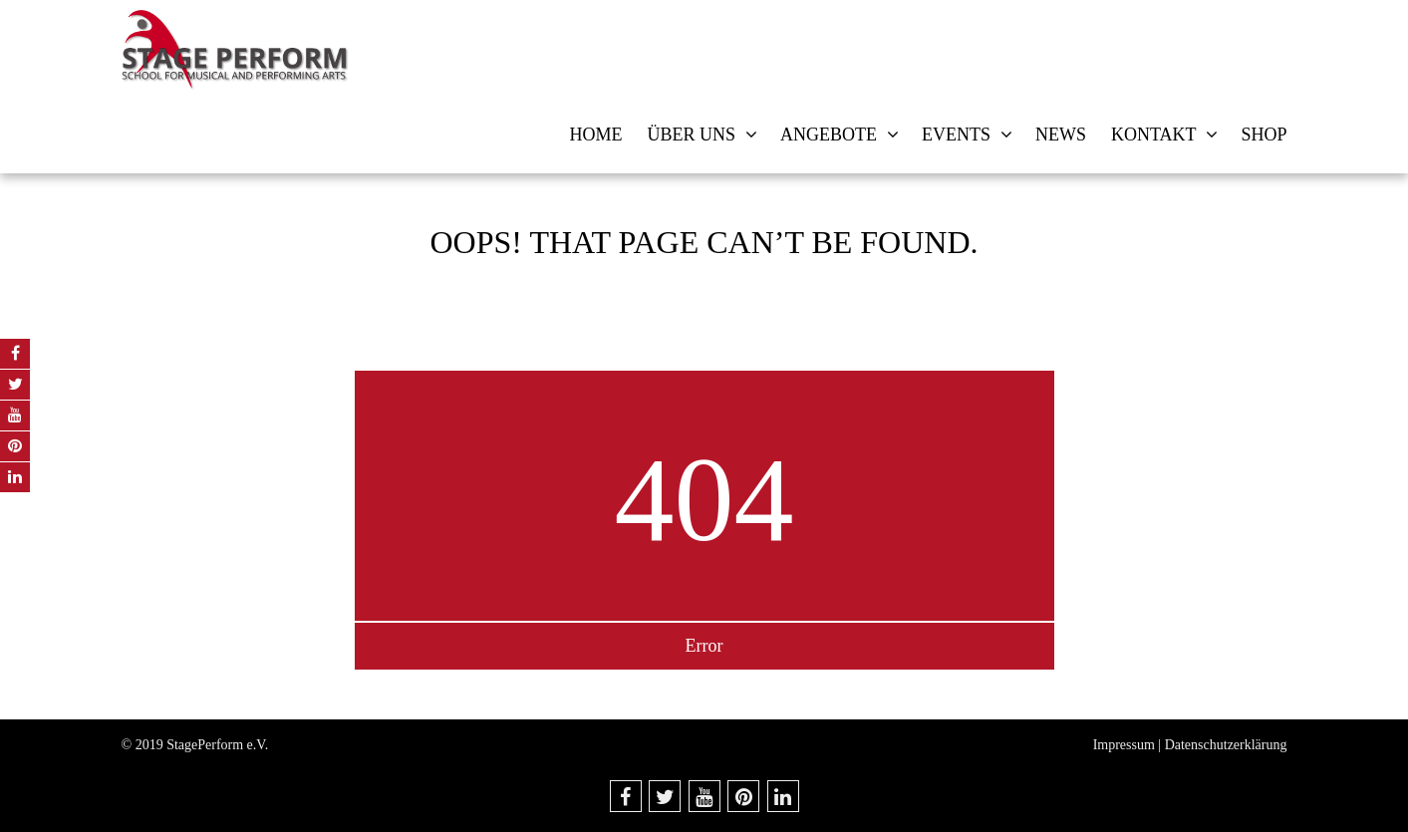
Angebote (828, 134)
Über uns (691, 134)
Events (956, 134)
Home (595, 134)
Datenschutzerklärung (1226, 744)
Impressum (1124, 744)
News (1060, 134)
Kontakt (1154, 134)
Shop (1263, 134)
